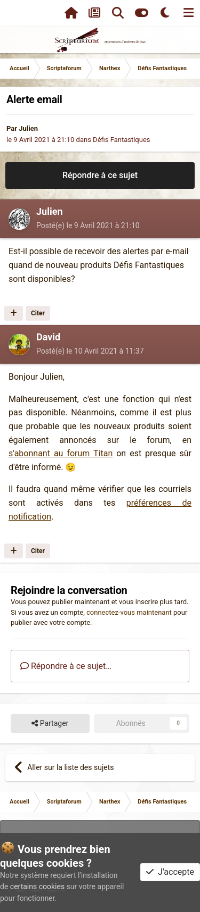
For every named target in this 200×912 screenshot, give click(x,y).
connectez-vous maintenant (129, 612)
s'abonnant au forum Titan (61, 453)
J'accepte (170, 872)
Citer (38, 313)
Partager (49, 723)
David (48, 336)
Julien (28, 128)
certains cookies (37, 886)
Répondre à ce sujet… (65, 666)
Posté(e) (88, 225)
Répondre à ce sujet (100, 175)
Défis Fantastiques (121, 140)
